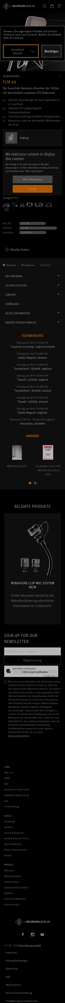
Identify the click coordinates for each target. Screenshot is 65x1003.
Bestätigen (51, 51)
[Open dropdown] (21, 51)
